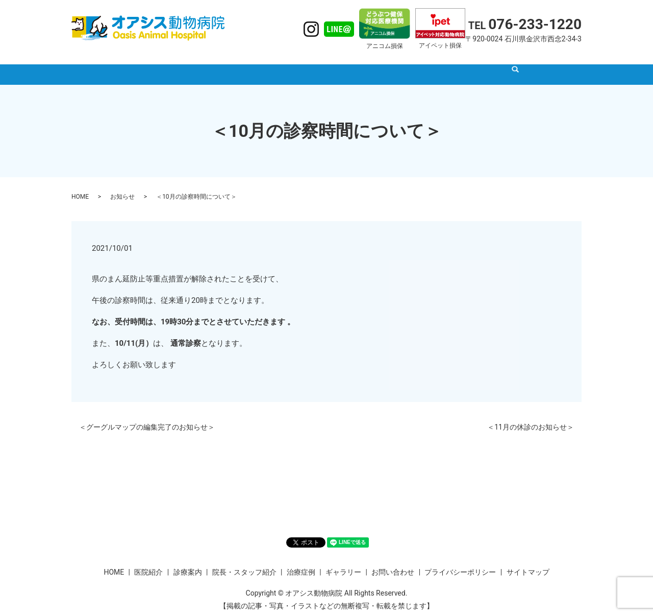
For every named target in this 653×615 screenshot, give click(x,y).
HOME (190, 65)
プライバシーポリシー (460, 562)
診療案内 (272, 65)
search (472, 66)
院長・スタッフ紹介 (332, 65)
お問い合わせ (392, 562)
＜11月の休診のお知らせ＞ (530, 417)
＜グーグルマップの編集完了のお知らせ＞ (147, 417)
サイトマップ (528, 562)
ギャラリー (440, 65)
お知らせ (122, 187)
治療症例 (393, 65)
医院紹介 (229, 65)
